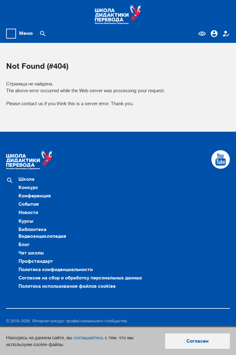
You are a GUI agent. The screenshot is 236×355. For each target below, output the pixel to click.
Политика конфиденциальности (55, 269)
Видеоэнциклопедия (42, 236)
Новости (28, 212)
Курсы (25, 221)
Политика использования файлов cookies (67, 286)
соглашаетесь (89, 337)
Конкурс (28, 187)
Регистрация (226, 33)
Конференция (34, 195)
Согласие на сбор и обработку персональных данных (80, 277)
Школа (26, 179)
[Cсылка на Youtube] (220, 159)
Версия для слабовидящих (202, 33)
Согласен (197, 341)
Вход (214, 33)
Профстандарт (35, 261)
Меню (26, 33)
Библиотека (32, 229)
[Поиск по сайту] (43, 33)
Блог (24, 244)
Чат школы (31, 252)
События (28, 204)
